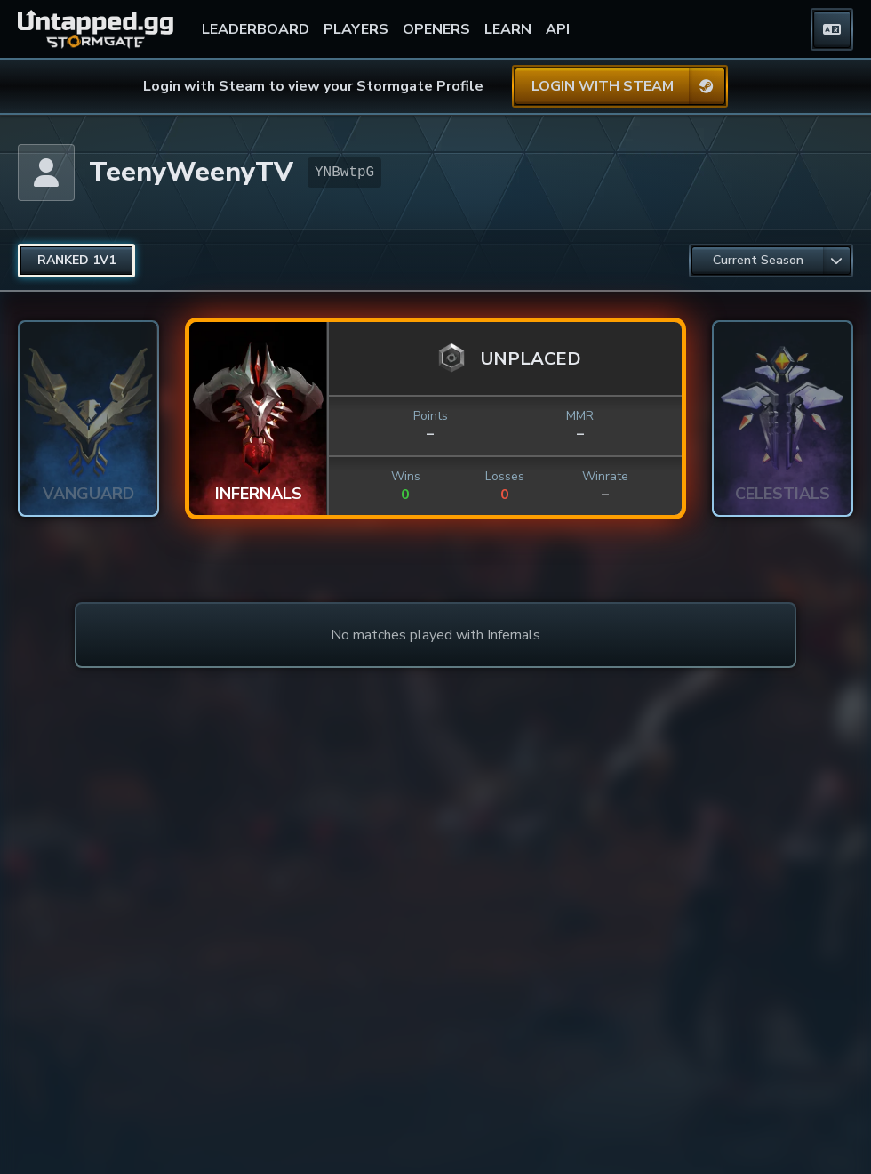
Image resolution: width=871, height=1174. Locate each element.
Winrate (605, 476)
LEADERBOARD (255, 29)
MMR (580, 415)
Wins (405, 476)
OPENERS (436, 29)
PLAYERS (356, 29)
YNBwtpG (344, 172)
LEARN (507, 29)
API (558, 29)
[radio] (76, 260)
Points (430, 415)
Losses (504, 476)
